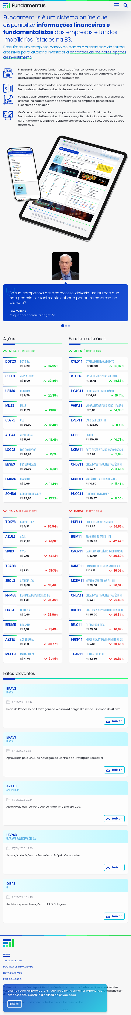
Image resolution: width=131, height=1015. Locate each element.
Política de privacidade (18, 966)
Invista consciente (29, 5)
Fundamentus (6, 5)
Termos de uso (12, 960)
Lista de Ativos (12, 973)
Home (6, 954)
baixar (96, 721)
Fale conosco (12, 979)
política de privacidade (60, 995)
